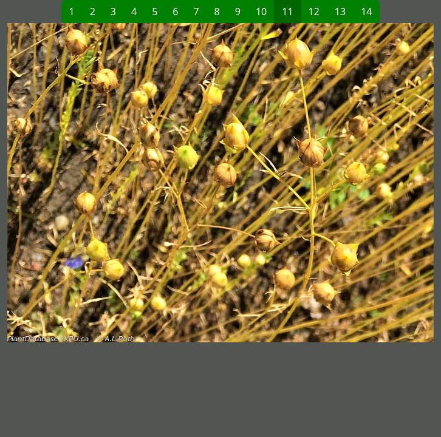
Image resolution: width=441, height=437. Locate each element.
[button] (113, 182)
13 (340, 11)
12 (314, 11)
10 (261, 11)
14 (366, 11)
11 (287, 11)
